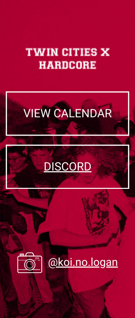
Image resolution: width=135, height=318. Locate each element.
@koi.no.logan (83, 262)
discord (67, 166)
